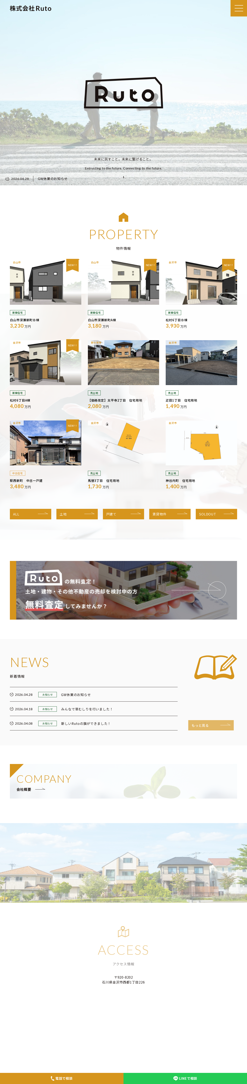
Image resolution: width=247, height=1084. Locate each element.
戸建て (111, 514)
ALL (16, 514)
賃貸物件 (159, 514)
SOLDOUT (207, 514)
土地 (63, 514)
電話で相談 (62, 1078)
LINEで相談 (185, 1078)
